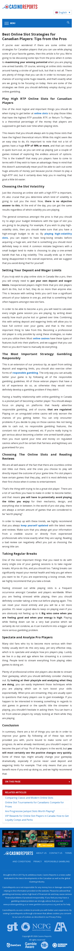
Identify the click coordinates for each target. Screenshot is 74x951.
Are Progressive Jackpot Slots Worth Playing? (30, 811)
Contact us (55, 853)
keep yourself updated (34, 525)
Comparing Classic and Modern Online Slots (29, 797)
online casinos (41, 338)
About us (41, 853)
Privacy (37, 861)
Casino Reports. (45, 936)
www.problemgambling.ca (14, 904)
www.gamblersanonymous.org (42, 904)
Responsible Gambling (57, 861)
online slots (41, 113)
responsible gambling (25, 372)
